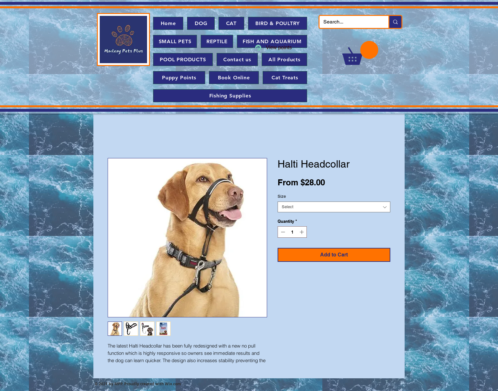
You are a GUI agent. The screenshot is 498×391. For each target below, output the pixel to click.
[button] (360, 53)
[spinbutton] (292, 232)
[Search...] (349, 22)
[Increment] (302, 232)
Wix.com (173, 384)
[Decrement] (282, 232)
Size (282, 196)
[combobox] (334, 207)
